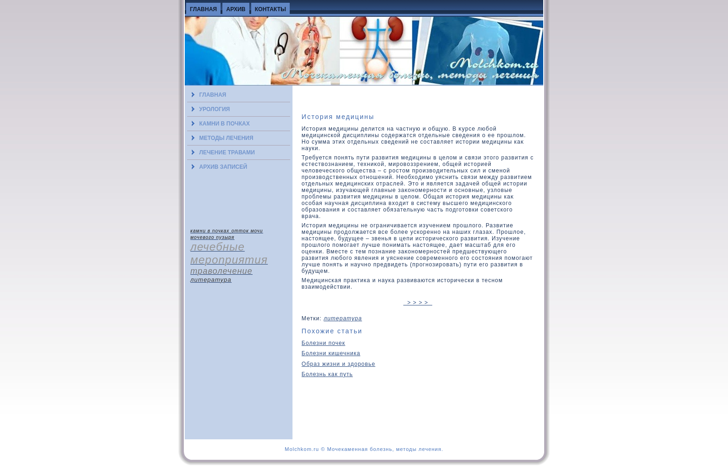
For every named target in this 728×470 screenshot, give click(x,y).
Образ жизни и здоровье (339, 364)
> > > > (417, 302)
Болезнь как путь (327, 374)
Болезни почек (323, 343)
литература (343, 318)
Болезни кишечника (331, 353)
